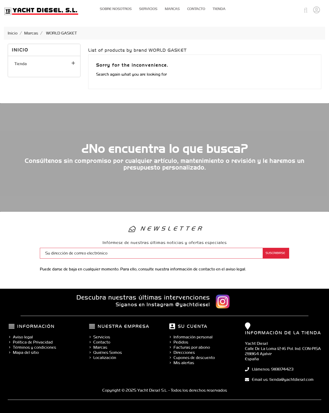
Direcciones (184, 352)
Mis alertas (183, 362)
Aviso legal (23, 337)
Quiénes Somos (107, 352)
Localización (104, 357)
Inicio (20, 49)
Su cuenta (192, 326)
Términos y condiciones (34, 347)
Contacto (196, 9)
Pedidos (180, 342)
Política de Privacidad (33, 342)
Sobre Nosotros (116, 9)
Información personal (193, 337)
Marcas (172, 9)
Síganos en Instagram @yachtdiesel (163, 304)
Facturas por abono (191, 347)
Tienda (219, 9)
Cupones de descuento (194, 357)
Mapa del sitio (26, 352)
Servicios (148, 9)
